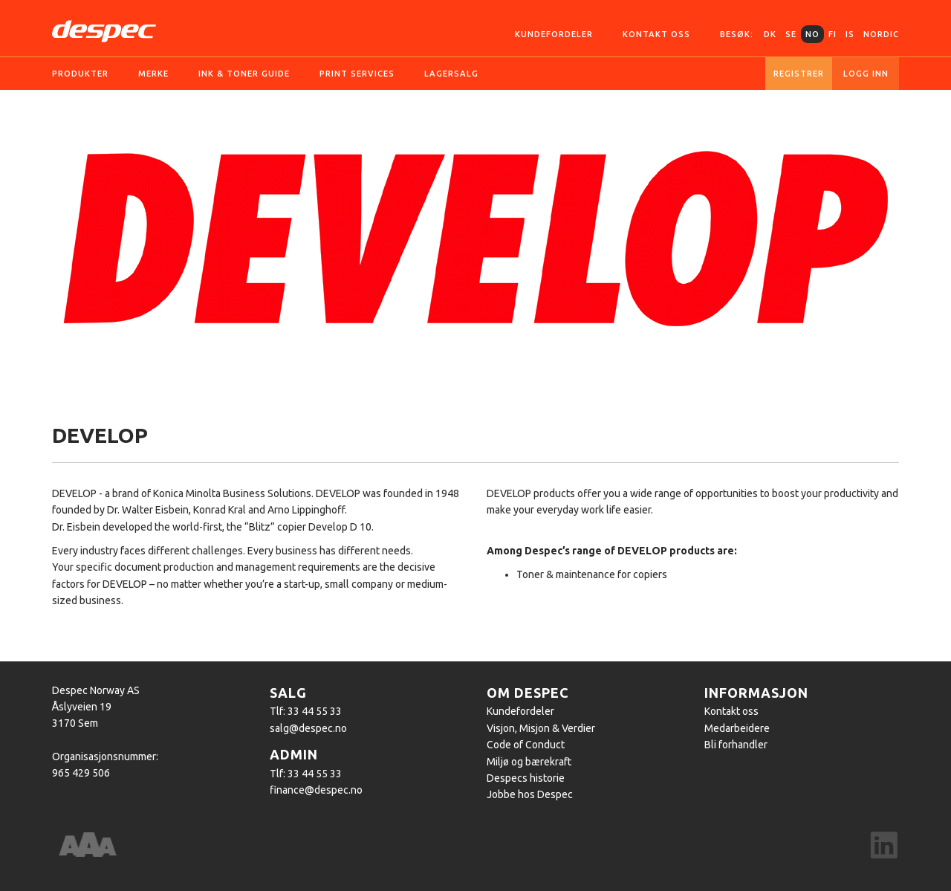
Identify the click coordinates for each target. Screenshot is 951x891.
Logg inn (866, 73)
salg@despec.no (308, 728)
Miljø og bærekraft (529, 762)
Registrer (798, 73)
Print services (357, 73)
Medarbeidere (737, 728)
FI (832, 34)
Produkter (80, 73)
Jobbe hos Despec (530, 794)
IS (849, 34)
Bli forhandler (735, 745)
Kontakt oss (656, 34)
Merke (153, 73)
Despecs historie (526, 778)
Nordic (881, 34)
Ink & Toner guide (244, 73)
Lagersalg (451, 73)
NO (812, 34)
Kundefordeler (554, 34)
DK (770, 34)
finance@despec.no (316, 790)
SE (790, 34)
